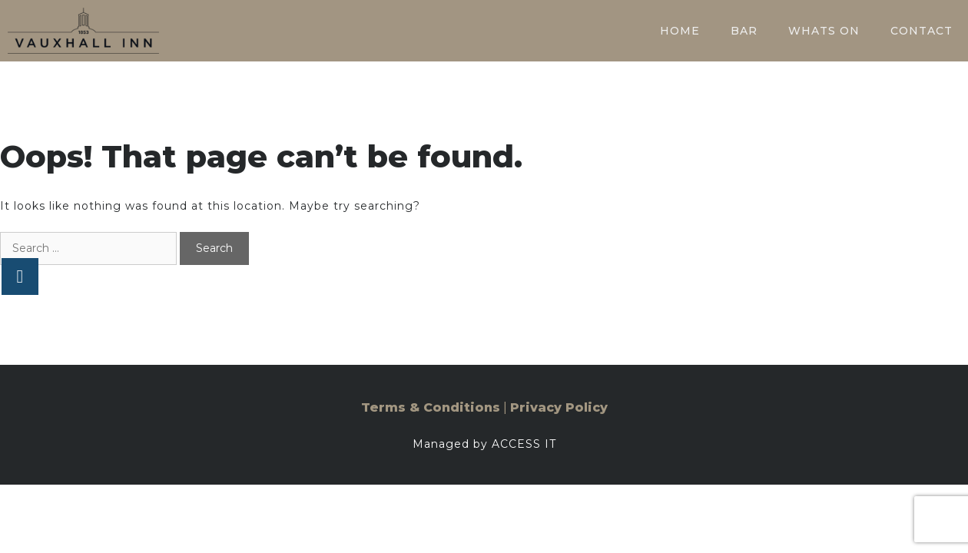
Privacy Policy (559, 407)
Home (680, 31)
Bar (744, 31)
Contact (921, 31)
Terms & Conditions (430, 407)
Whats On (824, 31)
